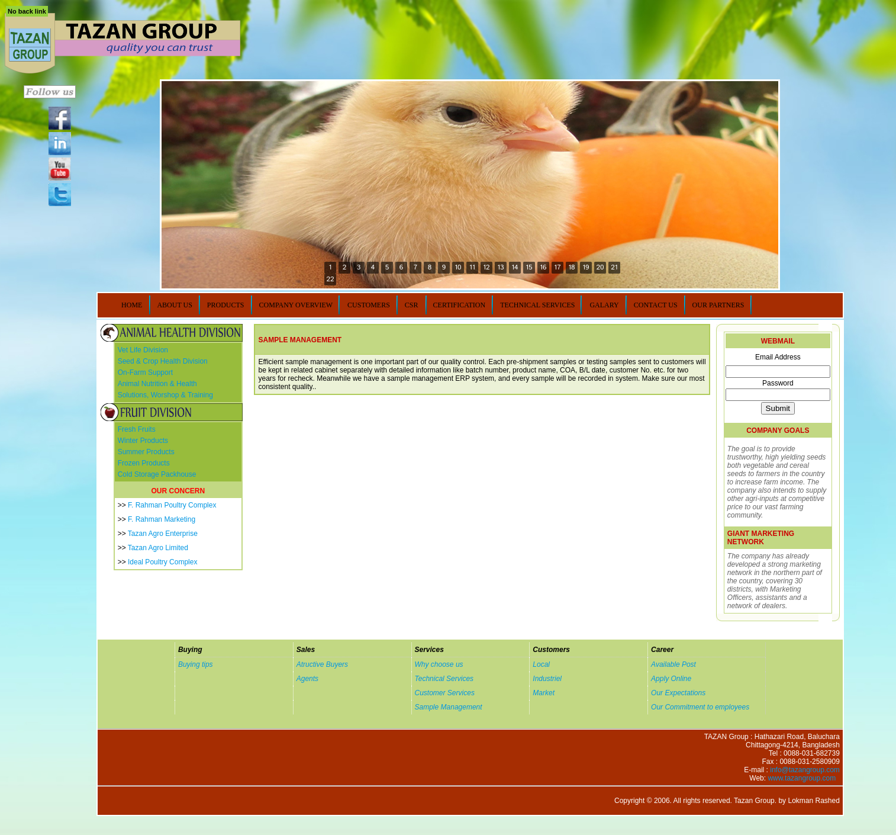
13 (501, 267)
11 (472, 267)
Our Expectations (678, 693)
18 (572, 267)
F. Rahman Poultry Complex (172, 505)
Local (541, 664)
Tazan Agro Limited (158, 548)
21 (614, 267)
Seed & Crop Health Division (163, 361)
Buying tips (195, 664)
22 (330, 279)
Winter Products (143, 440)
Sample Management (448, 707)
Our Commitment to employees (700, 707)
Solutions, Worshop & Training (165, 395)
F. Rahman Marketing (161, 519)
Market (544, 693)
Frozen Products (144, 463)
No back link (27, 11)
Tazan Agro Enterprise (163, 533)
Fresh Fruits (137, 429)
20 (600, 267)
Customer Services (445, 693)
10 (458, 267)
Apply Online (671, 679)
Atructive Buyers (322, 664)
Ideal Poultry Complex (162, 562)
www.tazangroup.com (802, 778)
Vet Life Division (143, 350)
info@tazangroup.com (805, 770)
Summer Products (146, 452)
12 (486, 267)
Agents (307, 679)
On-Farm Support (145, 372)
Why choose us (439, 664)
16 (543, 267)
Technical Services (444, 679)
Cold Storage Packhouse (157, 474)
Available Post (673, 664)
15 (529, 267)
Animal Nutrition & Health (157, 384)
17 (557, 267)
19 (586, 267)
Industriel (547, 679)
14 (515, 267)
